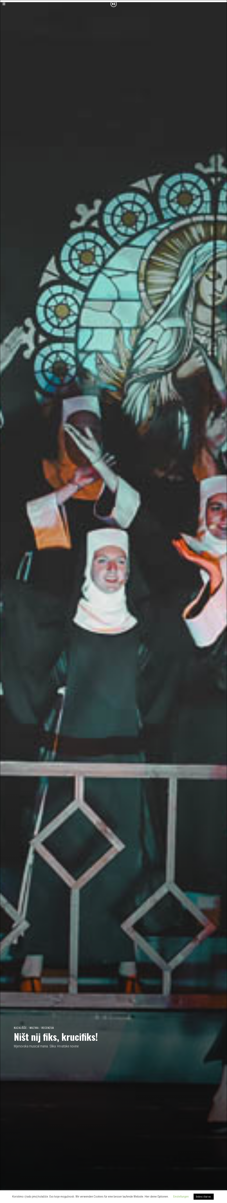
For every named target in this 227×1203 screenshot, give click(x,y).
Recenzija (47, 1028)
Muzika (34, 1028)
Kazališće (20, 1028)
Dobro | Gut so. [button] (203, 1196)
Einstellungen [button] (181, 1196)
